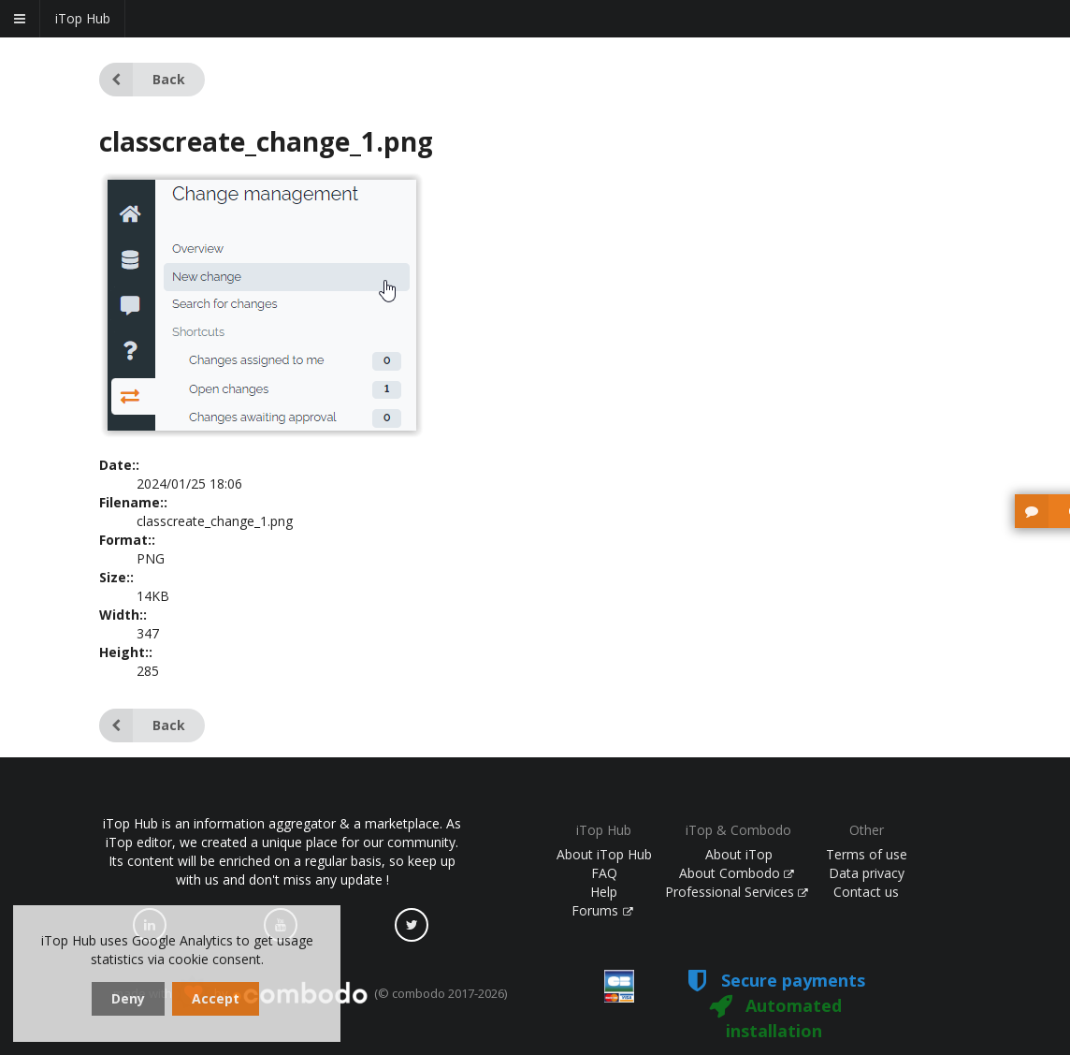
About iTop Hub (604, 854)
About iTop (739, 854)
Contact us (866, 892)
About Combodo (737, 873)
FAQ (604, 873)
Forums (602, 910)
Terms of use (866, 854)
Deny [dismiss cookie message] (128, 998)
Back (142, 79)
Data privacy (866, 873)
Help (603, 892)
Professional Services (737, 892)
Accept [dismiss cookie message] (215, 998)
